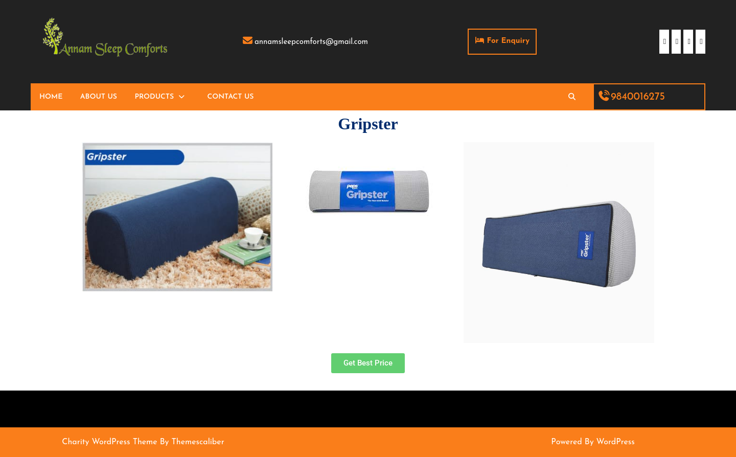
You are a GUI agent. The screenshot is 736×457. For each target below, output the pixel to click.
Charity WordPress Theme (109, 442)
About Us (98, 97)
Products (154, 97)
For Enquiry (506, 37)
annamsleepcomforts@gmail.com (305, 42)
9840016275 (631, 97)
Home (50, 97)
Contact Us (231, 97)
